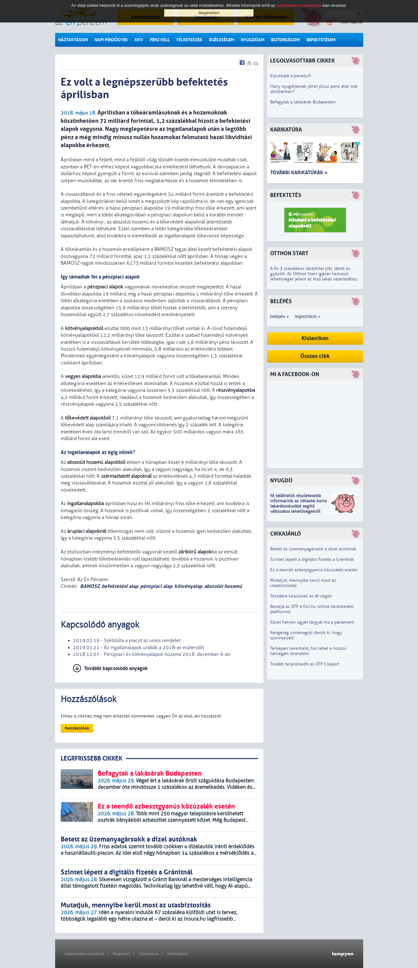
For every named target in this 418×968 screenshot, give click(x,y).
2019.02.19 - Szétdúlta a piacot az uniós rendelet (127, 640)
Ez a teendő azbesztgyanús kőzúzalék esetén (314, 569)
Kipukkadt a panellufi (290, 75)
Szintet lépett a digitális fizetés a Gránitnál (312, 559)
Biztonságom (285, 39)
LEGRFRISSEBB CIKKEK (91, 758)
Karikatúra (286, 130)
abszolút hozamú (223, 586)
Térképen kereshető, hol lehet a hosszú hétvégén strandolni (308, 651)
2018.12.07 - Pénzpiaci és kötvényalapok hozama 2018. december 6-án (151, 654)
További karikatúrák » (298, 172)
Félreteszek (189, 39)
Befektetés (285, 195)
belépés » (279, 316)
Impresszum (149, 954)
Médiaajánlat (177, 954)
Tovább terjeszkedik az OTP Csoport (304, 664)
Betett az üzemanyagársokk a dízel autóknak (313, 549)
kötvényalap (188, 586)
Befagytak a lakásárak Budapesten (302, 102)
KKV (139, 39)
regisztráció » (307, 316)
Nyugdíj (281, 480)
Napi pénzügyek (111, 39)
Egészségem (221, 39)
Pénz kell (160, 39)
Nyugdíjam (252, 39)
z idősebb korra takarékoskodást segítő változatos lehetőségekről (298, 506)
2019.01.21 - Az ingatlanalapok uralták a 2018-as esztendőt (138, 647)
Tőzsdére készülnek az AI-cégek (301, 596)
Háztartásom (73, 39)
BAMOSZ (89, 586)
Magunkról (121, 954)
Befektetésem (320, 39)
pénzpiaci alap (156, 586)
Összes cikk (315, 356)
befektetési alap (120, 586)
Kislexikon (315, 338)
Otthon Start (289, 253)
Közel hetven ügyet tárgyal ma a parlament (312, 622)
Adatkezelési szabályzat (84, 954)
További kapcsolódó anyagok (116, 668)
